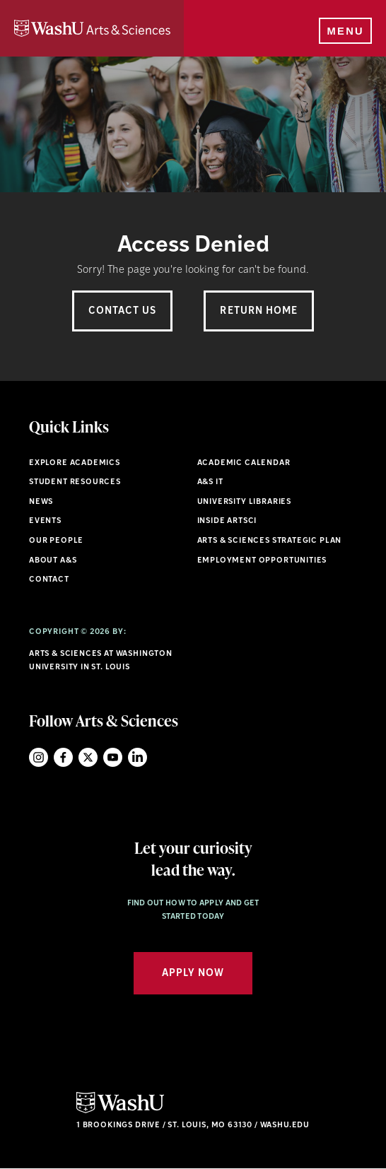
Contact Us (122, 311)
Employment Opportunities (262, 561)
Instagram (38, 757)
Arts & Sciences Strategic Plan (269, 541)
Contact (49, 580)
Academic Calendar (244, 463)
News (41, 502)
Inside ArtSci (227, 521)
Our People (56, 541)
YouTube (112, 757)
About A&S (52, 561)
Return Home (259, 311)
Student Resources (75, 482)
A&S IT (210, 482)
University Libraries (244, 502)
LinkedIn (137, 757)
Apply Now (193, 973)
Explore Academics (74, 463)
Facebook (63, 757)
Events (45, 521)
